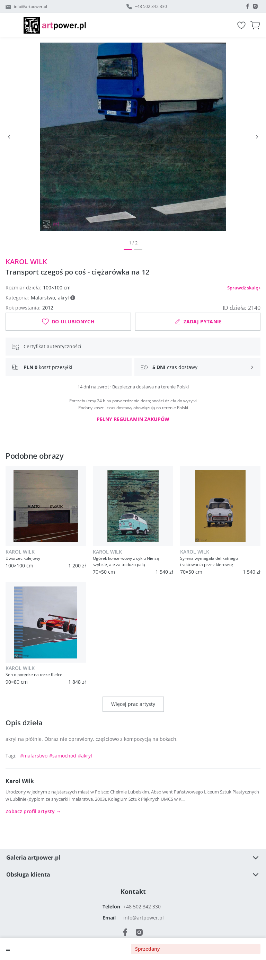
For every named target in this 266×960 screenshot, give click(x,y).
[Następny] (257, 137)
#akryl (85, 755)
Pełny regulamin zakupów (133, 419)
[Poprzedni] (9, 137)
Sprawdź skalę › (243, 288)
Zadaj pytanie (198, 321)
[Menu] (15, 25)
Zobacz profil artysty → (33, 811)
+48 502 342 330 (151, 6)
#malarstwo (33, 755)
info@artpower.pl (30, 6)
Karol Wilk (26, 261)
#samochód (62, 755)
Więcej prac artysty (133, 704)
